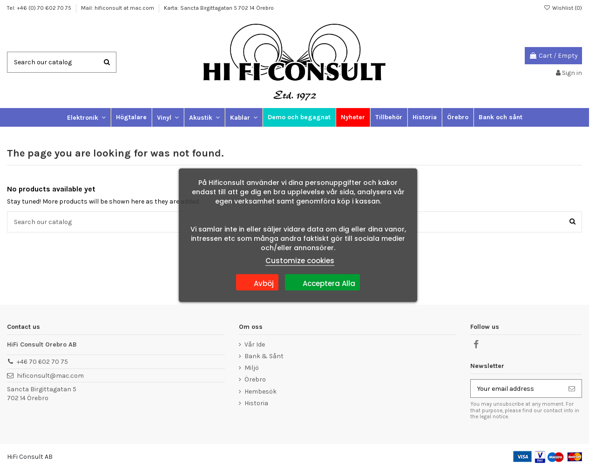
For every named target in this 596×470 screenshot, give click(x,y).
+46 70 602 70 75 (42, 362)
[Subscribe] (572, 388)
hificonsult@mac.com (50, 376)
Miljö (251, 368)
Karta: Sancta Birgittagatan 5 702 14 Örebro (219, 8)
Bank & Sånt (264, 356)
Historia (256, 403)
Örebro (255, 379)
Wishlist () (563, 8)
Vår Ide (254, 344)
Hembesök (260, 391)
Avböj (257, 282)
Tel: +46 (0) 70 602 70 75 (40, 8)
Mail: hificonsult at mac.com (118, 8)
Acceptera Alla (322, 282)
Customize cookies (299, 260)
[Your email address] (516, 388)
